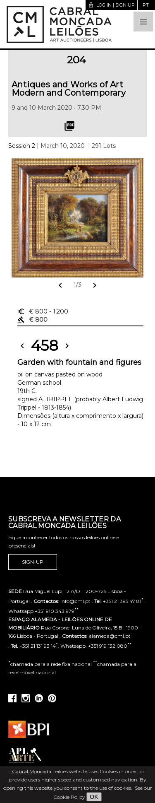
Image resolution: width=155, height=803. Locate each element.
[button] (143, 21)
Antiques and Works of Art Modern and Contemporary (69, 89)
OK (94, 796)
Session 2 (21, 146)
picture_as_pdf (69, 126)
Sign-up (33, 562)
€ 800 (42, 311)
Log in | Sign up (111, 5)
